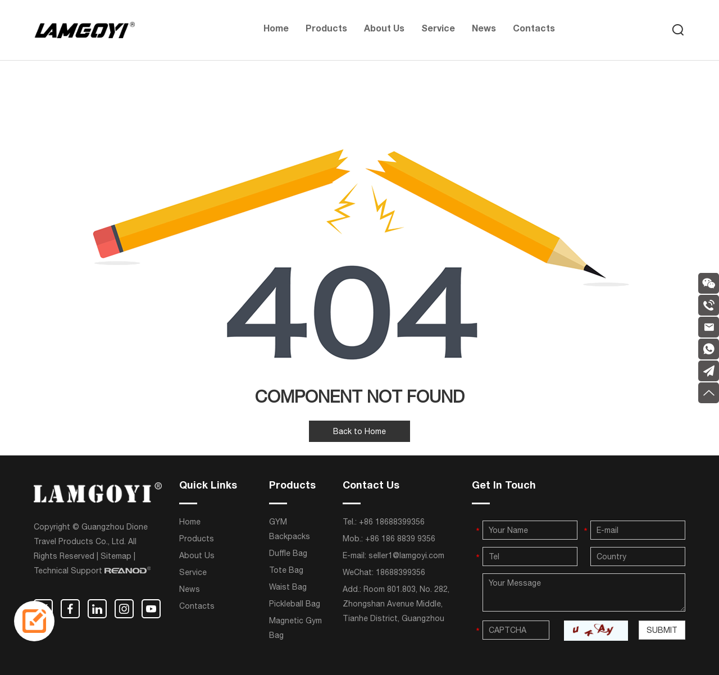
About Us (384, 29)
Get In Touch (504, 486)
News (484, 29)
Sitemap (116, 555)
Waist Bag (288, 586)
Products (326, 29)
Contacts (534, 29)
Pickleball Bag (294, 603)
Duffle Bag (288, 553)
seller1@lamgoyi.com (406, 555)
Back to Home (359, 431)
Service (438, 29)
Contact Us (371, 486)
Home (276, 29)
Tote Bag (286, 569)
